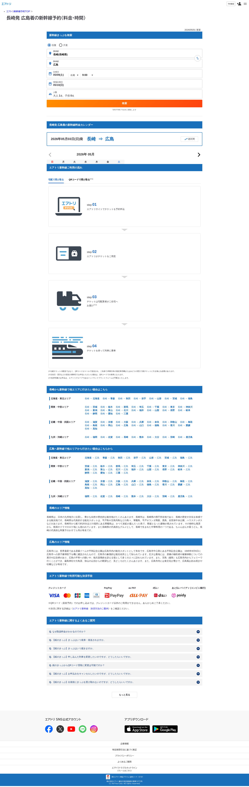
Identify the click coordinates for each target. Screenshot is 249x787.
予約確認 (231, 4)
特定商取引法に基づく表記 (124, 751)
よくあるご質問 (124, 763)
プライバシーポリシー (124, 757)
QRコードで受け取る (81, 180)
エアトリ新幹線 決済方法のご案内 (90, 609)
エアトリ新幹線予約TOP (18, 11)
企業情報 (124, 745)
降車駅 (56, 61)
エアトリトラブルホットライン (124, 770)
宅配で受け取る (56, 180)
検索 (124, 103)
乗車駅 (56, 51)
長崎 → (92, 399)
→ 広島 (92, 458)
